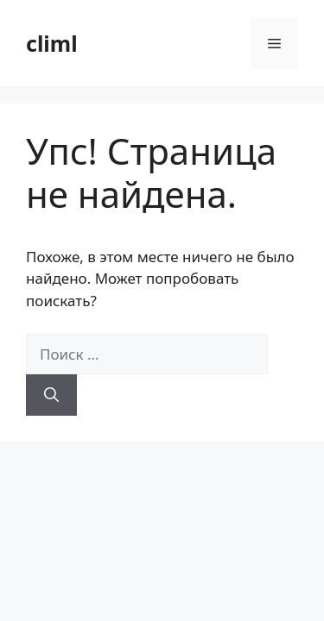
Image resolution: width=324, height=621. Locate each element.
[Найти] (51, 395)
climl (52, 43)
